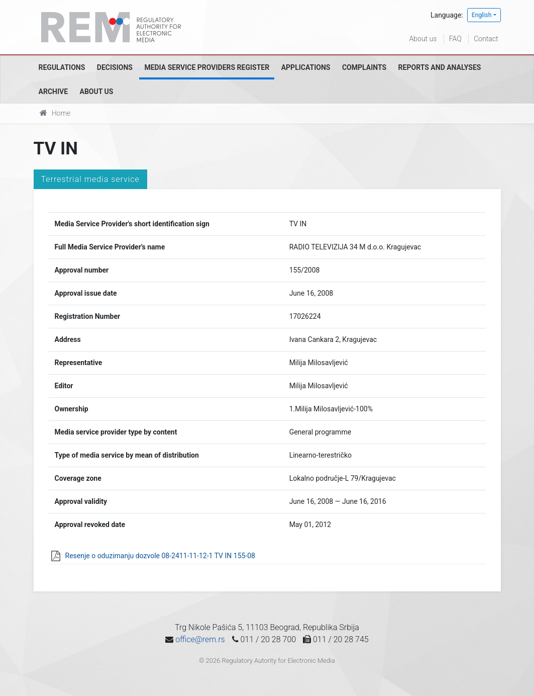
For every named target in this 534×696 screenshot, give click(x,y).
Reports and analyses (439, 67)
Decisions (115, 67)
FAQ (455, 39)
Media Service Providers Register (206, 67)
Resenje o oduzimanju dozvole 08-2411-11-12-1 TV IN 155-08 (160, 556)
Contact (486, 39)
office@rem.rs (200, 639)
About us (423, 39)
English (482, 15)
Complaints (364, 67)
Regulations (62, 67)
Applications (306, 67)
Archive (53, 92)
